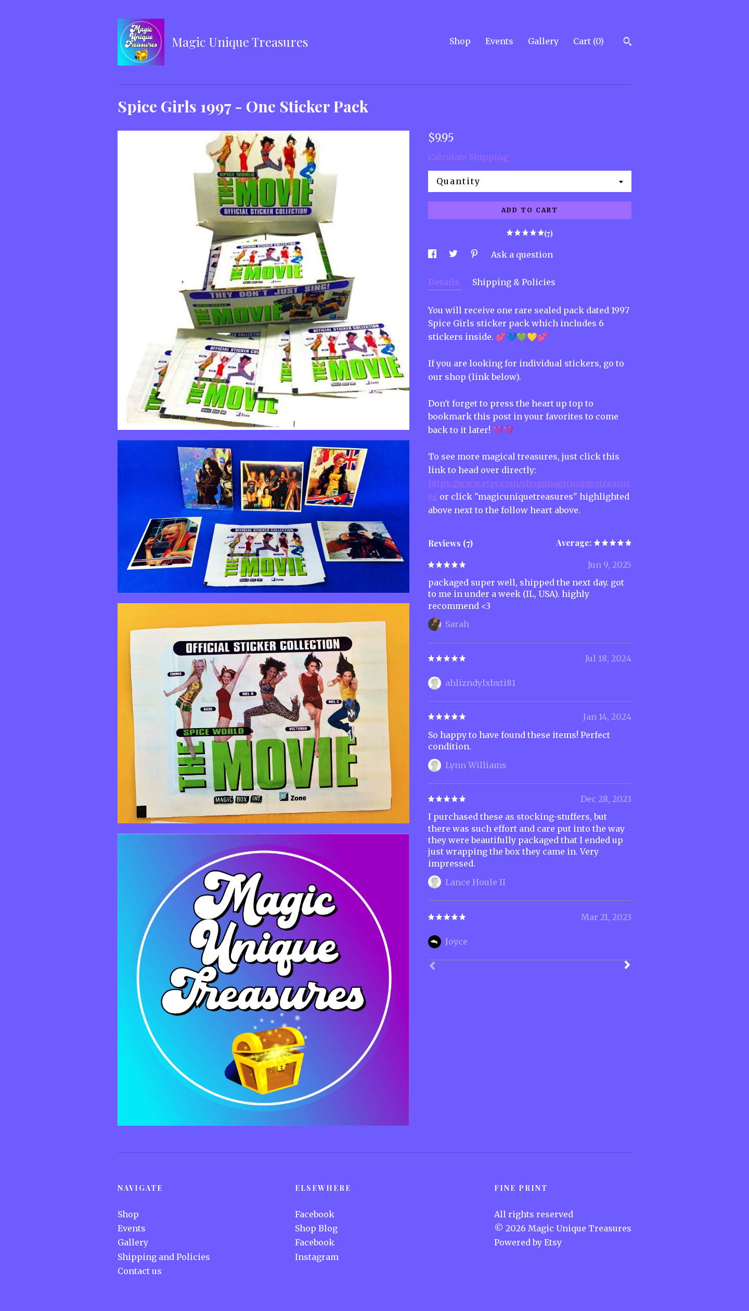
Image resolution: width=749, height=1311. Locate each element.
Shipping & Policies (514, 282)
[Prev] (432, 967)
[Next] (627, 966)
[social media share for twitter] (454, 254)
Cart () (588, 41)
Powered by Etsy (528, 1242)
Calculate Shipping (468, 157)
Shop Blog (316, 1228)
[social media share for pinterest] (475, 254)
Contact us (140, 1271)
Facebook (314, 1214)
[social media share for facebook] (433, 254)
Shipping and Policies (164, 1257)
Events (499, 41)
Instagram (317, 1257)
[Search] (627, 42)
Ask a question (522, 254)
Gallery (543, 41)
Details (445, 282)
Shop (460, 41)
